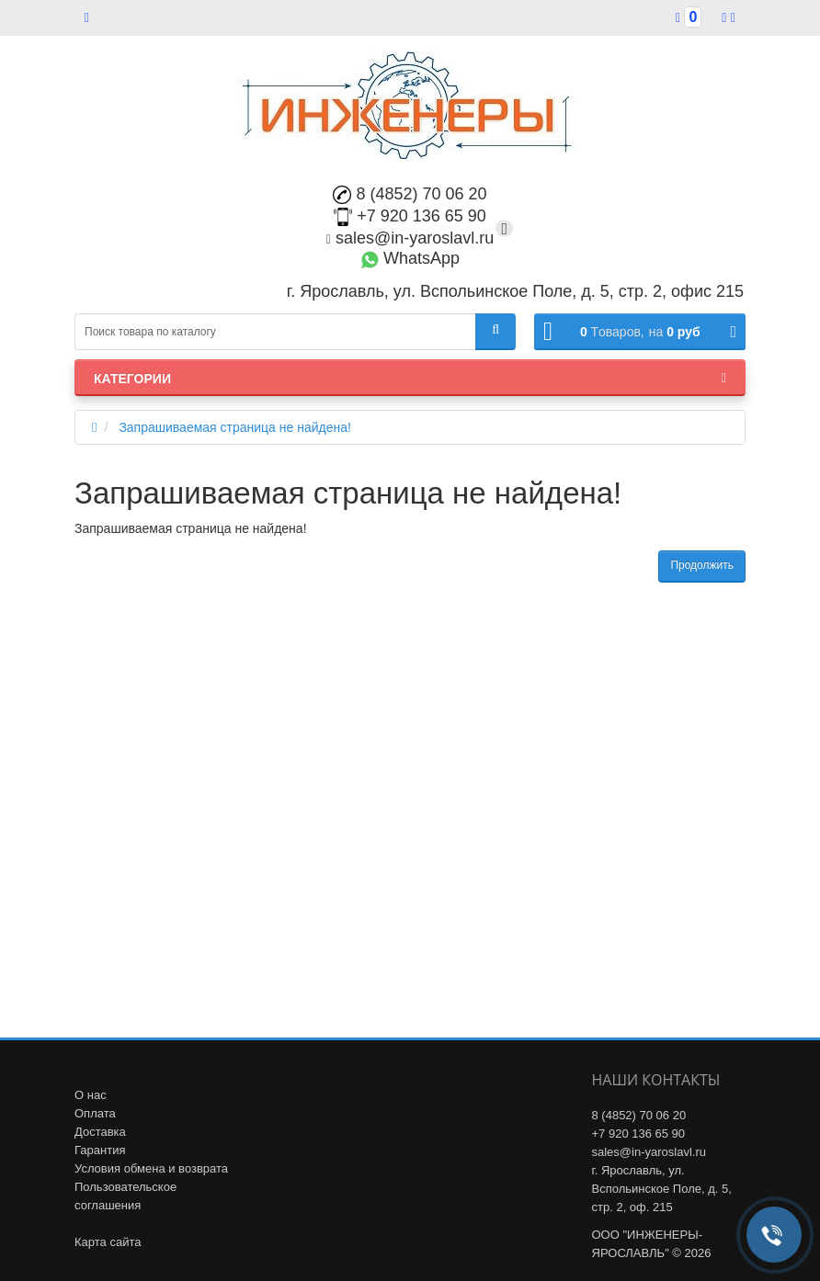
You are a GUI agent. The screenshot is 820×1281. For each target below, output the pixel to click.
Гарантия (99, 1150)
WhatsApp (410, 258)
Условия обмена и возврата (151, 1168)
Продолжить (702, 565)
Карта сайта (107, 1242)
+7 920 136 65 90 (410, 216)
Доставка (100, 1132)
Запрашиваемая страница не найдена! (235, 427)
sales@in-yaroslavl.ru (410, 238)
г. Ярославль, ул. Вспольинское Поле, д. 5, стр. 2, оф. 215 (662, 1188)
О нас (90, 1095)
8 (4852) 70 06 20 (409, 194)
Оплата (95, 1113)
